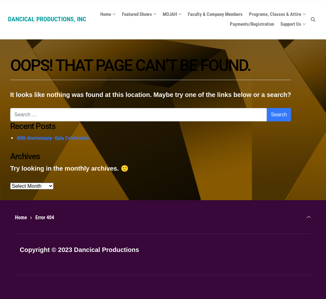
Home (21, 217)
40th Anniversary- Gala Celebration (53, 138)
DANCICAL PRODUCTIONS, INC (47, 19)
